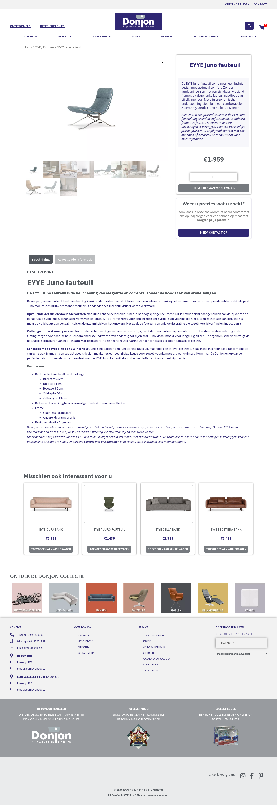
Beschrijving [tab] (41, 259)
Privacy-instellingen (124, 795)
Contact (260, 4)
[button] (161, 61)
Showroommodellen (207, 36)
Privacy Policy (150, 664)
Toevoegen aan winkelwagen (213, 188)
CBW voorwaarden (153, 635)
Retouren (148, 652)
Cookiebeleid (150, 669)
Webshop (166, 36)
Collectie (29, 36)
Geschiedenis (85, 641)
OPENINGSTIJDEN (237, 4)
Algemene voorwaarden (157, 658)
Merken (64, 36)
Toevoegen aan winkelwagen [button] (51, 549)
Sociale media (86, 652)
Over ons (248, 36)
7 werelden (102, 36)
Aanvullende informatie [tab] (75, 259)
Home (28, 47)
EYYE (37, 47)
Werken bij (84, 646)
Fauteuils (49, 47)
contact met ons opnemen (101, 442)
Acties (136, 36)
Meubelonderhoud (154, 646)
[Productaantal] (213, 177)
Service (147, 641)
